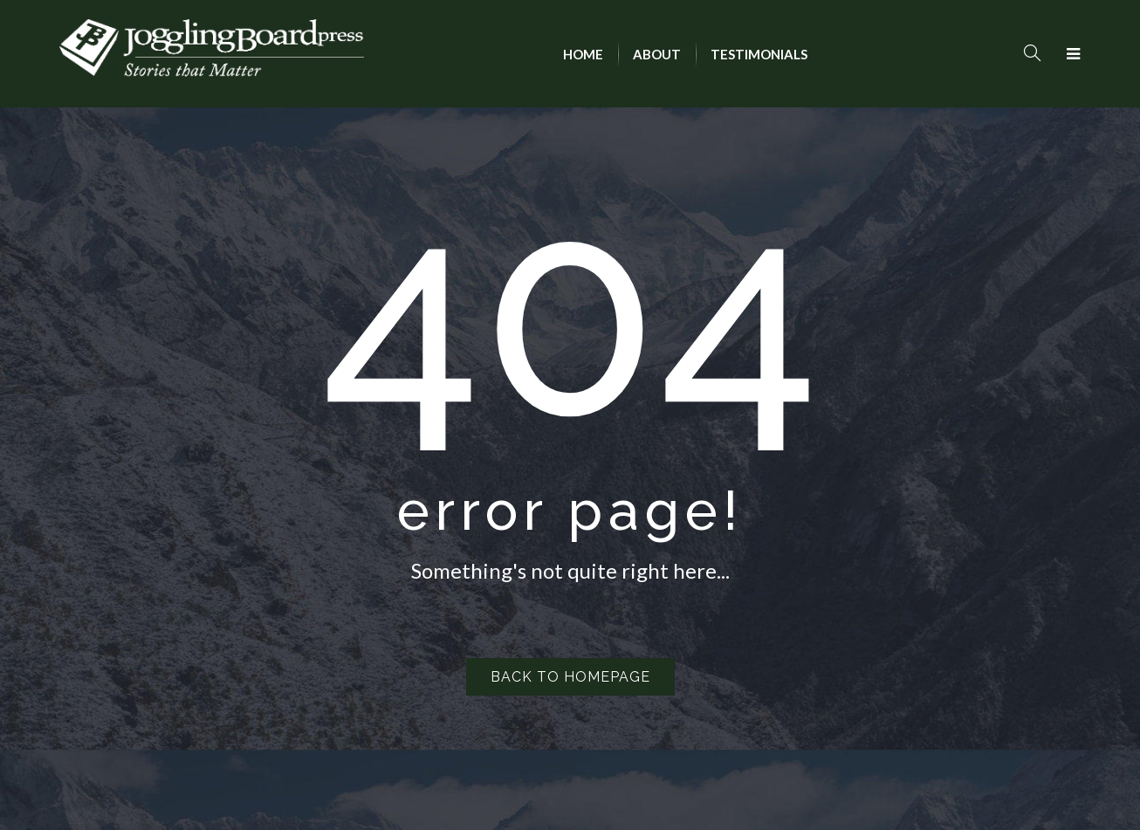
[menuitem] (583, 54)
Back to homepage (570, 677)
